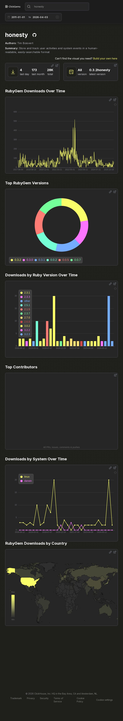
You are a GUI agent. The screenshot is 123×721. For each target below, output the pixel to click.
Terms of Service (58, 700)
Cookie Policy (80, 700)
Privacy (31, 698)
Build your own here (105, 58)
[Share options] (52, 65)
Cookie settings (104, 699)
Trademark (16, 698)
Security (44, 698)
